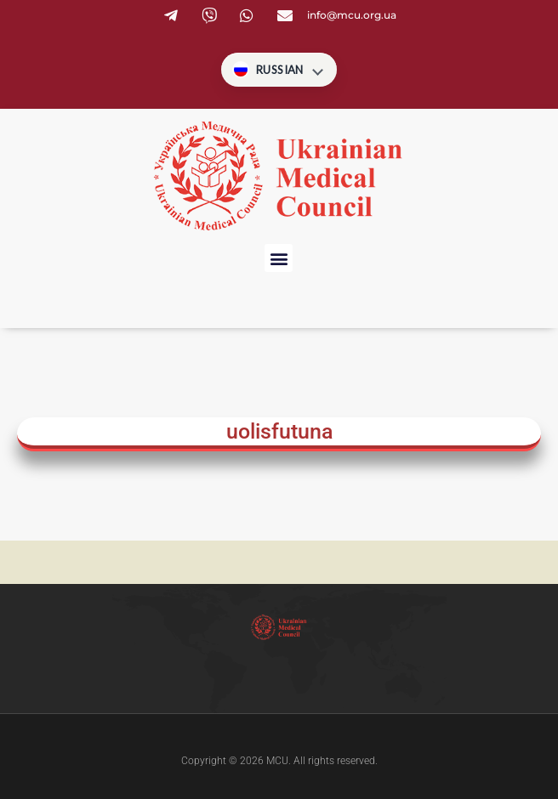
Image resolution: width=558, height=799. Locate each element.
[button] (279, 258)
